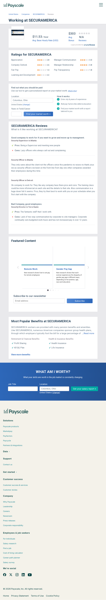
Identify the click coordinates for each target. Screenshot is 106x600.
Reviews (82, 40)
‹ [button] (18, 267)
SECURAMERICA (38, 14)
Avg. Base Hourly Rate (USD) (45, 40)
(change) (26, 105)
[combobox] (32, 100)
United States (13, 14)
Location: (15, 96)
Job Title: (12, 384)
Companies (26, 14)
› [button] (88, 267)
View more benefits (20, 354)
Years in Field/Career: (21, 109)
